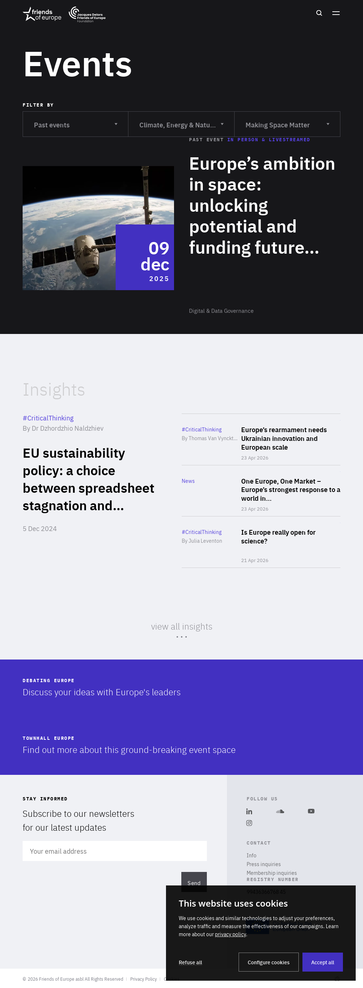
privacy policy (230, 934)
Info (251, 855)
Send (194, 883)
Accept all (322, 962)
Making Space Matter (287, 120)
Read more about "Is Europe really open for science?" (261, 542)
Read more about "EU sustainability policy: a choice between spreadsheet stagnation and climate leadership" (92, 491)
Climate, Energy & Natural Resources (186, 120)
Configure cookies (269, 962)
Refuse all (190, 962)
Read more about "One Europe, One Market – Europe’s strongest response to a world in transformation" (261, 490)
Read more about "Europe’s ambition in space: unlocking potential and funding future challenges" (181, 228)
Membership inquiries (272, 872)
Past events (75, 120)
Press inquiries (264, 864)
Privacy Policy (143, 979)
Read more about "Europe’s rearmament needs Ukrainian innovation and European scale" (261, 439)
